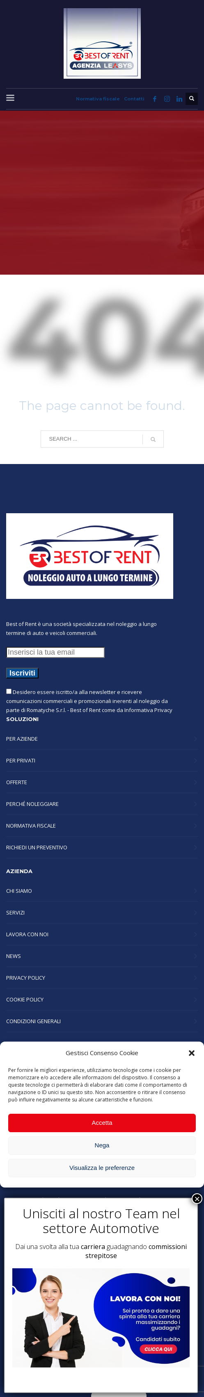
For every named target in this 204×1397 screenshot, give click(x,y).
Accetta (102, 1122)
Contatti (134, 99)
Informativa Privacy (148, 710)
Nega (102, 1145)
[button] (192, 1053)
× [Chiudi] (197, 1198)
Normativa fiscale (98, 99)
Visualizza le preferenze (102, 1167)
